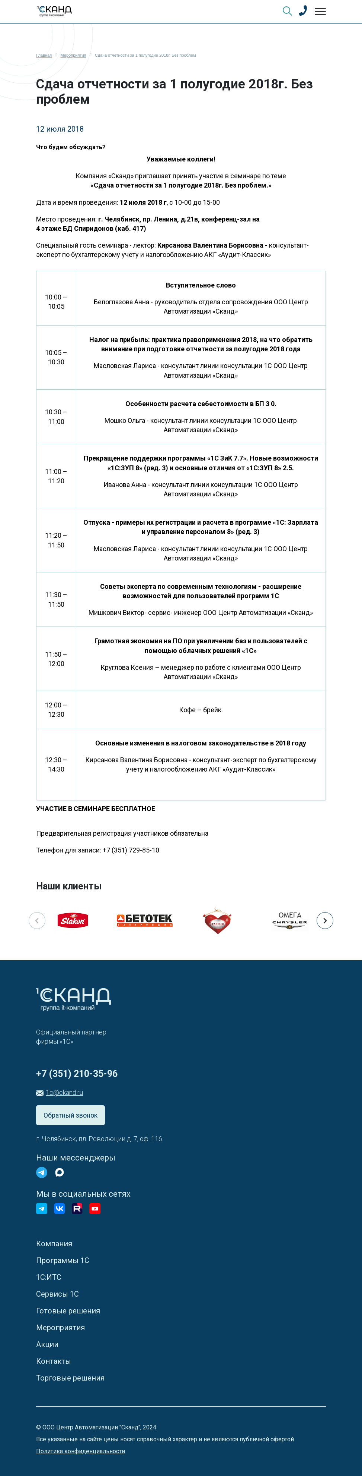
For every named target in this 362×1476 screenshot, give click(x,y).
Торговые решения (70, 1377)
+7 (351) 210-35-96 (77, 1073)
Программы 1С (62, 1260)
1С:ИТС (48, 1277)
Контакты (53, 1361)
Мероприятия (60, 1327)
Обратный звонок (70, 1115)
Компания (54, 1243)
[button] (325, 920)
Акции (47, 1344)
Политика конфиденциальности (80, 1451)
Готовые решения (68, 1310)
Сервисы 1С (57, 1294)
